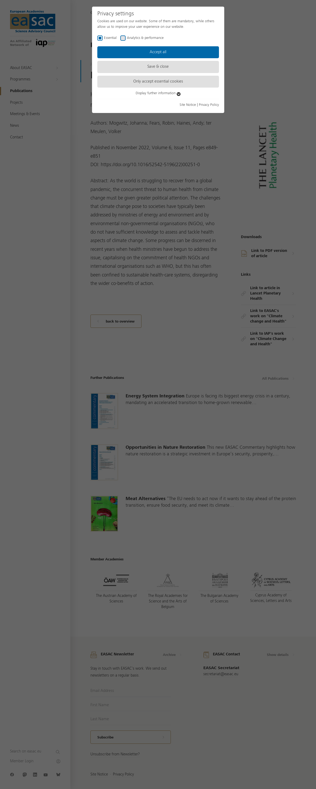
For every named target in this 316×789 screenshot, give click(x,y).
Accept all (158, 52)
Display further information (158, 93)
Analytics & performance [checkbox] (145, 38)
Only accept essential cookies (158, 81)
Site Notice (188, 105)
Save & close (158, 67)
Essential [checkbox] (110, 38)
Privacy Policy (209, 105)
